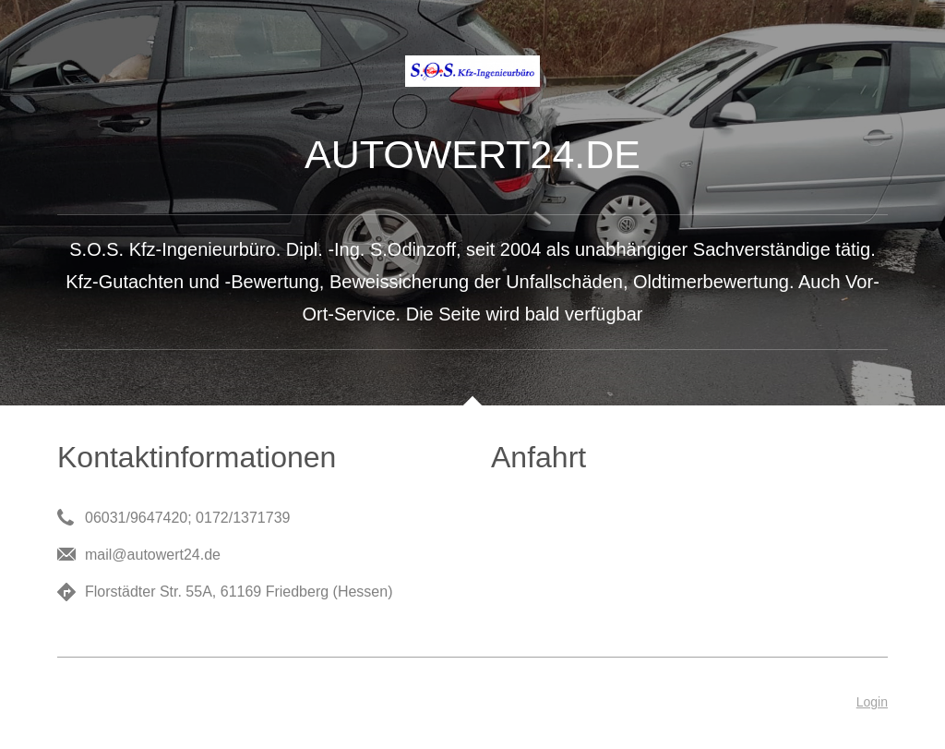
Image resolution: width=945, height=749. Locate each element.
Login (872, 702)
